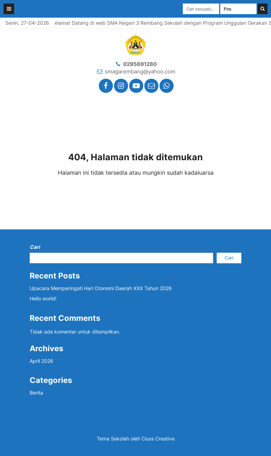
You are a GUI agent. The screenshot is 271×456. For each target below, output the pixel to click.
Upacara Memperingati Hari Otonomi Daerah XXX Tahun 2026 (101, 288)
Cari (35, 247)
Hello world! (43, 298)
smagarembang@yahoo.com (140, 71)
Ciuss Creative (158, 439)
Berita (36, 393)
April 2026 (41, 361)
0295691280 (140, 64)
